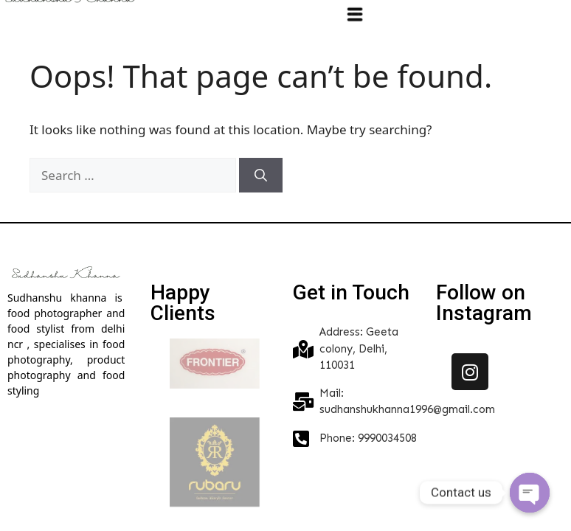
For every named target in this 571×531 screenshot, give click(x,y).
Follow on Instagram (484, 302)
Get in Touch (351, 292)
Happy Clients (182, 302)
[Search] (261, 175)
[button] (355, 14)
